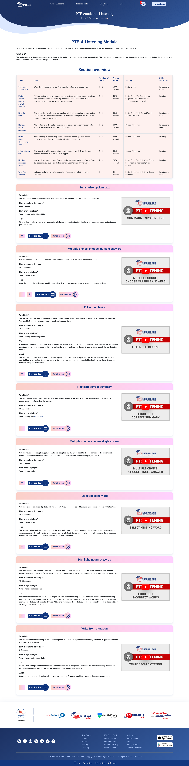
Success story (132, 738)
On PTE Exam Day (111, 744)
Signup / (156, 4)
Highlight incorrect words (22, 162)
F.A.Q (128, 741)
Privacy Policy (132, 744)
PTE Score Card (110, 735)
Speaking (85, 738)
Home (83, 17)
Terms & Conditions (134, 747)
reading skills (39, 416)
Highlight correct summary (22, 126)
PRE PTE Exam (110, 741)
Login (162, 4)
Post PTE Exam (110, 747)
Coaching (104, 3)
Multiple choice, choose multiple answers (21, 100)
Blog (121, 3)
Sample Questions (57, 3)
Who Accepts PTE (111, 738)
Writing (84, 741)
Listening (85, 747)
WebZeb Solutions (135, 756)
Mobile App (131, 735)
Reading (85, 744)
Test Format (93, 17)
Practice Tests (82, 3)
